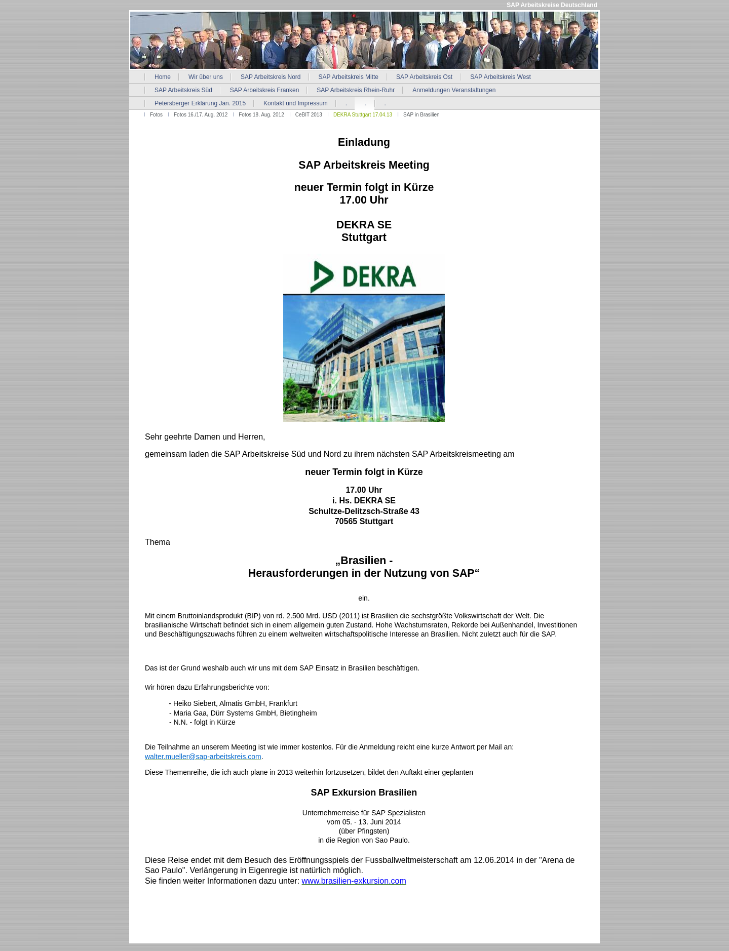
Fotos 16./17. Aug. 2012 (200, 114)
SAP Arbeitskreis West (500, 77)
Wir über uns (205, 77)
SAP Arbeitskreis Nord (271, 77)
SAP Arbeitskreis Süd (183, 90)
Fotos (156, 114)
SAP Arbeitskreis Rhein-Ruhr (356, 90)
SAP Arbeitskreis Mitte (349, 77)
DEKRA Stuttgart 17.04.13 (362, 114)
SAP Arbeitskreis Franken (264, 90)
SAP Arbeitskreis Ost (424, 77)
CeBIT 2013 (308, 114)
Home (163, 77)
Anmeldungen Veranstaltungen (453, 90)
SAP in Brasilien (421, 114)
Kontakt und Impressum (295, 103)
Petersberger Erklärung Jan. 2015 (200, 103)
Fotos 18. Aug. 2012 (261, 114)
